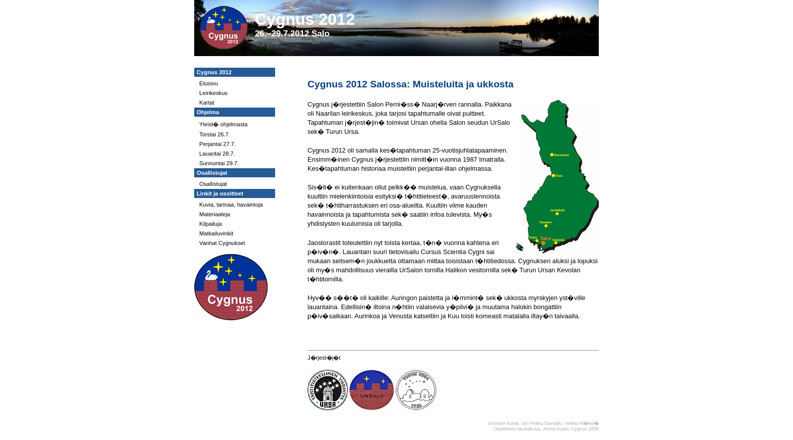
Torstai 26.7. (214, 134)
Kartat (206, 103)
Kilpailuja (210, 224)
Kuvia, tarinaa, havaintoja (231, 205)
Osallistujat (213, 184)
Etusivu (208, 83)
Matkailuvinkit (216, 233)
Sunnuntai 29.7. (219, 163)
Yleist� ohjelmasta (223, 124)
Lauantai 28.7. (217, 154)
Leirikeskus (213, 93)
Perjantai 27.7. (217, 144)
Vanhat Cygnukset (222, 243)
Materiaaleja (214, 214)
